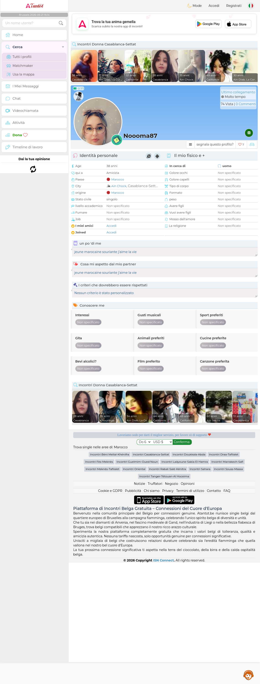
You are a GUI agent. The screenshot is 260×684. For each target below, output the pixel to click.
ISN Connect (163, 682)
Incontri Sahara (200, 590)
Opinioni (187, 605)
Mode (194, 5)
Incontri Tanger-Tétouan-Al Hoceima (164, 597)
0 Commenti (246, 104)
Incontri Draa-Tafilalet (223, 575)
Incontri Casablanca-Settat (151, 575)
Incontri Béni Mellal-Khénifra (109, 575)
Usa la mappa (20, 74)
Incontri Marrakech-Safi (227, 583)
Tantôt (34, 5)
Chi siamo (151, 612)
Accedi (214, 6)
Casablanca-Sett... (143, 186)
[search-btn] (61, 23)
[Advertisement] (164, 24)
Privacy (168, 612)
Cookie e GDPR (110, 612)
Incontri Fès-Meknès (99, 583)
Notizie (139, 605)
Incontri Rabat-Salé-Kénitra (167, 590)
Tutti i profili (18, 57)
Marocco (117, 179)
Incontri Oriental (134, 590)
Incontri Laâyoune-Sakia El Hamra (184, 583)
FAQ (227, 612)
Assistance (249, 675)
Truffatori (155, 605)
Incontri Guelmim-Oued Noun (137, 583)
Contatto (214, 612)
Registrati (234, 6)
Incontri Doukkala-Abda (189, 575)
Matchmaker (19, 65)
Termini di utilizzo (190, 612)
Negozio (171, 605)
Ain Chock (118, 186)
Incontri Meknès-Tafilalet (102, 590)
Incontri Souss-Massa (228, 590)
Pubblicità (133, 612)
